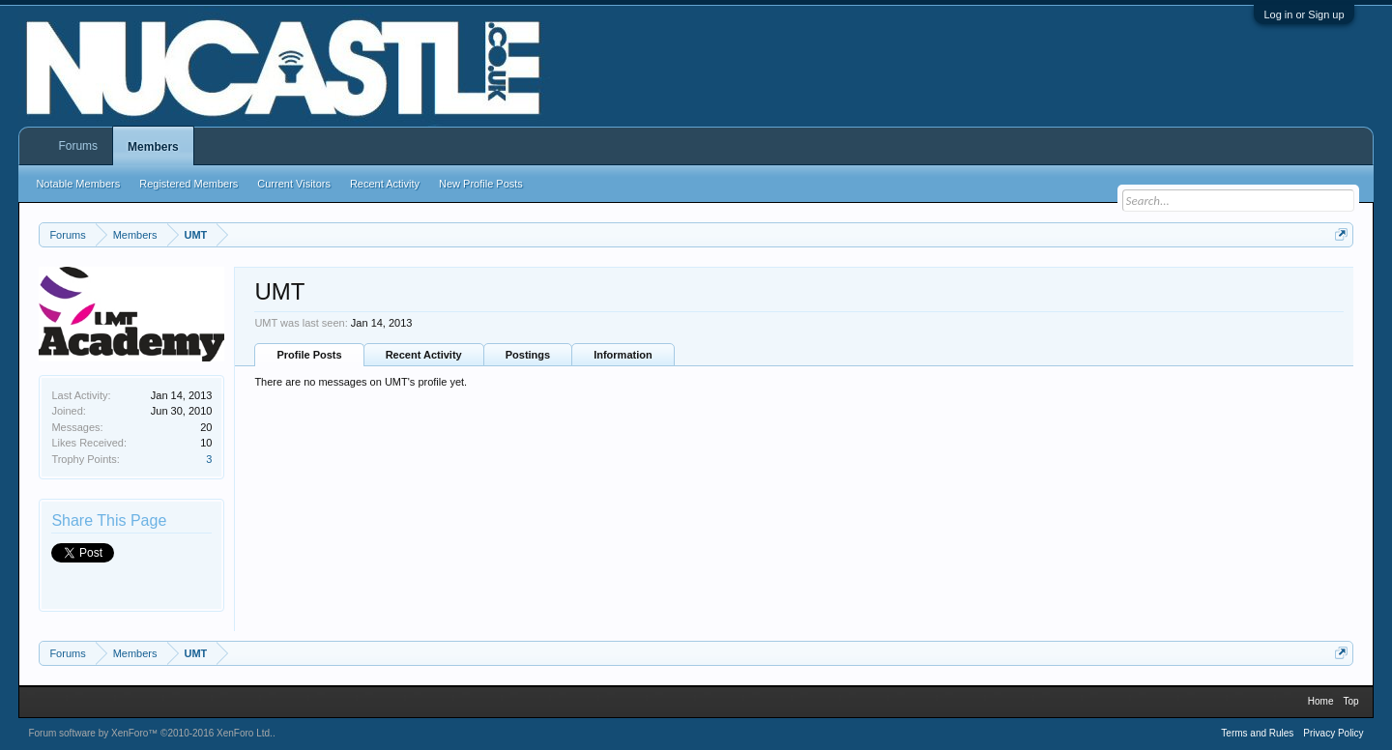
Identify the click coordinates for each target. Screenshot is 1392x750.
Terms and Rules (1257, 733)
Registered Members (188, 183)
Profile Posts (308, 355)
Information (623, 355)
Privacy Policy (1333, 733)
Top (1350, 701)
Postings (528, 355)
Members (153, 147)
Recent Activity (424, 355)
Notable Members (78, 183)
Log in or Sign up (1303, 14)
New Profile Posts (481, 183)
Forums (78, 146)
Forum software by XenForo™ (150, 733)
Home (1321, 701)
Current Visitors (294, 183)
